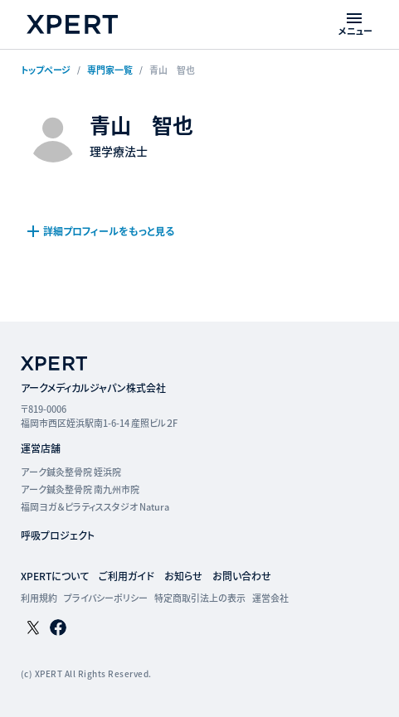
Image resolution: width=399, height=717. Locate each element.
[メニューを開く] (355, 24)
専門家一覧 (110, 69)
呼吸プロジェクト (58, 535)
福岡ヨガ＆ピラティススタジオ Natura (95, 506)
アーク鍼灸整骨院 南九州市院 (80, 489)
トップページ (46, 69)
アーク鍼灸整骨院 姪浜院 (71, 471)
